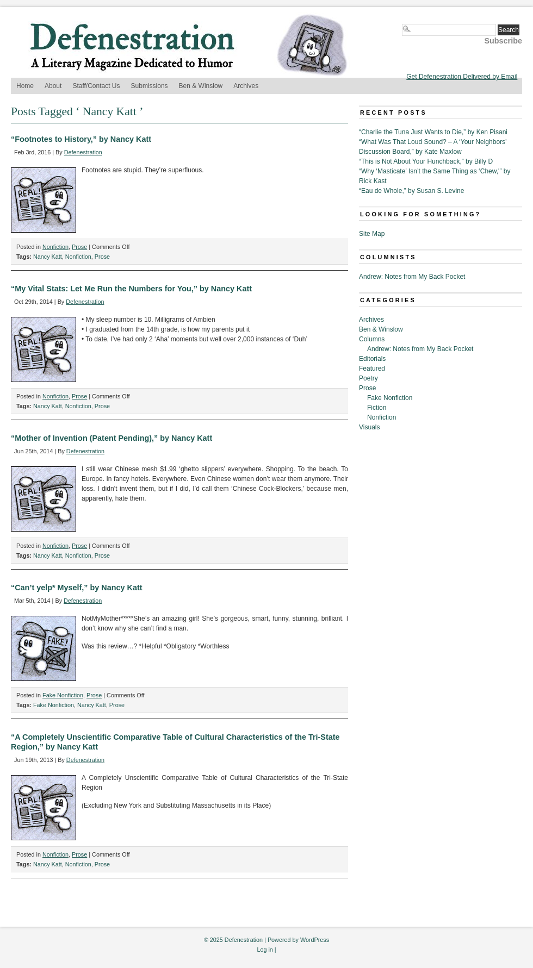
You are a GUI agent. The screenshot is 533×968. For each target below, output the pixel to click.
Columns (372, 339)
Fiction (376, 407)
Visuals (369, 427)
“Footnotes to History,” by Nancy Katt (81, 139)
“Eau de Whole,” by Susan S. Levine (411, 191)
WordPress (314, 939)
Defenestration (83, 152)
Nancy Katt (47, 256)
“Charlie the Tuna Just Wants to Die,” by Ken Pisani (433, 132)
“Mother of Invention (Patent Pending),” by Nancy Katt (111, 438)
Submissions (149, 86)
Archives (245, 86)
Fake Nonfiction (62, 695)
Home (25, 86)
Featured (372, 368)
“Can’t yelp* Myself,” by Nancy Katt (76, 587)
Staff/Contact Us (96, 86)
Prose (79, 246)
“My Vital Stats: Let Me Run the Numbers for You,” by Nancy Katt (131, 288)
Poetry (368, 378)
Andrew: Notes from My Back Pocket (412, 276)
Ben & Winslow (201, 86)
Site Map (372, 234)
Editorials (372, 359)
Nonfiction (55, 246)
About (53, 86)
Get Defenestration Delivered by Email (461, 76)
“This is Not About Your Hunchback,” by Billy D (426, 161)
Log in (264, 949)
